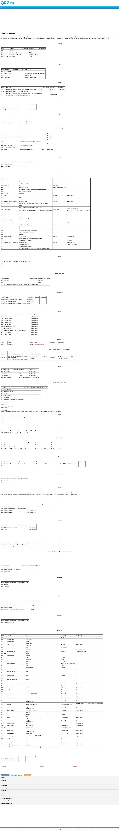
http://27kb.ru (30, 299)
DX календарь (4, 788)
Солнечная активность (6, 803)
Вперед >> (76, 766)
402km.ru (29, 303)
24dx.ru (63, 685)
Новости (3, 793)
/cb (1, 7)
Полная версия (59, 831)
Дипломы (3, 777)
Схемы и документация (6, 798)
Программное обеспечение (7, 800)
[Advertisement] (45, 20)
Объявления (4, 785)
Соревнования (4, 782)
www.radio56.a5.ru (39, 344)
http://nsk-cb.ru (30, 301)
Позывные (3, 780)
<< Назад (3, 766)
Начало (42, 766)
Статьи (2, 795)
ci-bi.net (12, 622)
